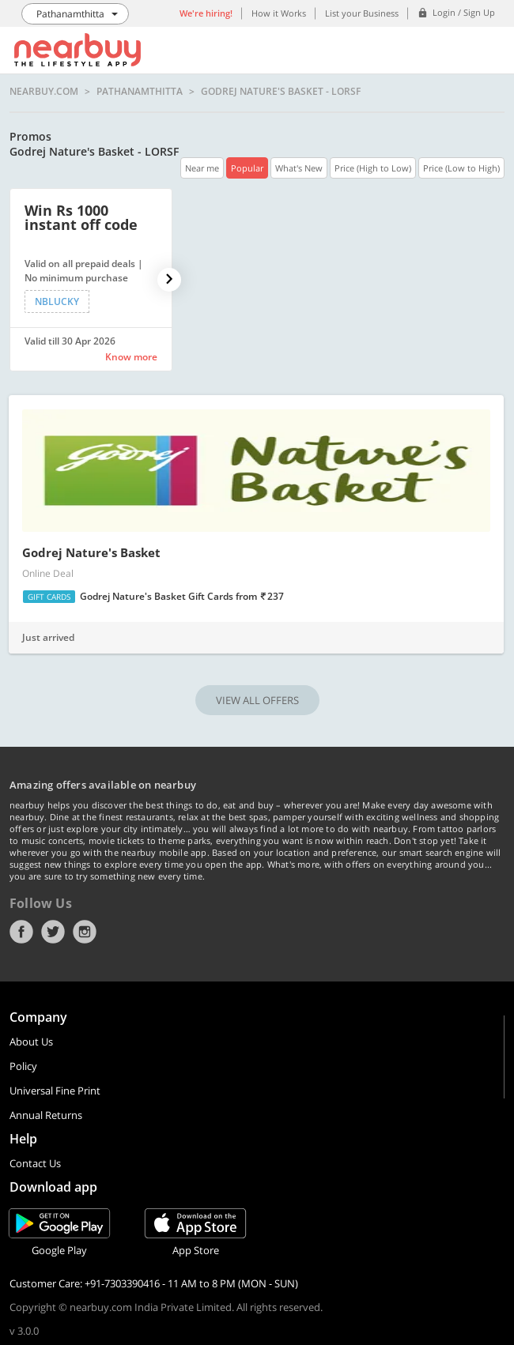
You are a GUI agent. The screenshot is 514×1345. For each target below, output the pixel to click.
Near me (202, 168)
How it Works (278, 13)
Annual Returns (45, 1115)
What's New (299, 168)
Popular (247, 168)
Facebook (21, 932)
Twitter (53, 932)
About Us (31, 1041)
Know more (131, 357)
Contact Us (35, 1163)
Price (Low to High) (461, 168)
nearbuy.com (43, 91)
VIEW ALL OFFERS (257, 700)
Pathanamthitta (139, 91)
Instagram (84, 932)
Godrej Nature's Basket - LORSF (281, 91)
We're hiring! (206, 13)
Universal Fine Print (54, 1090)
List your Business (362, 13)
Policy (23, 1066)
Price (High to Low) (372, 168)
